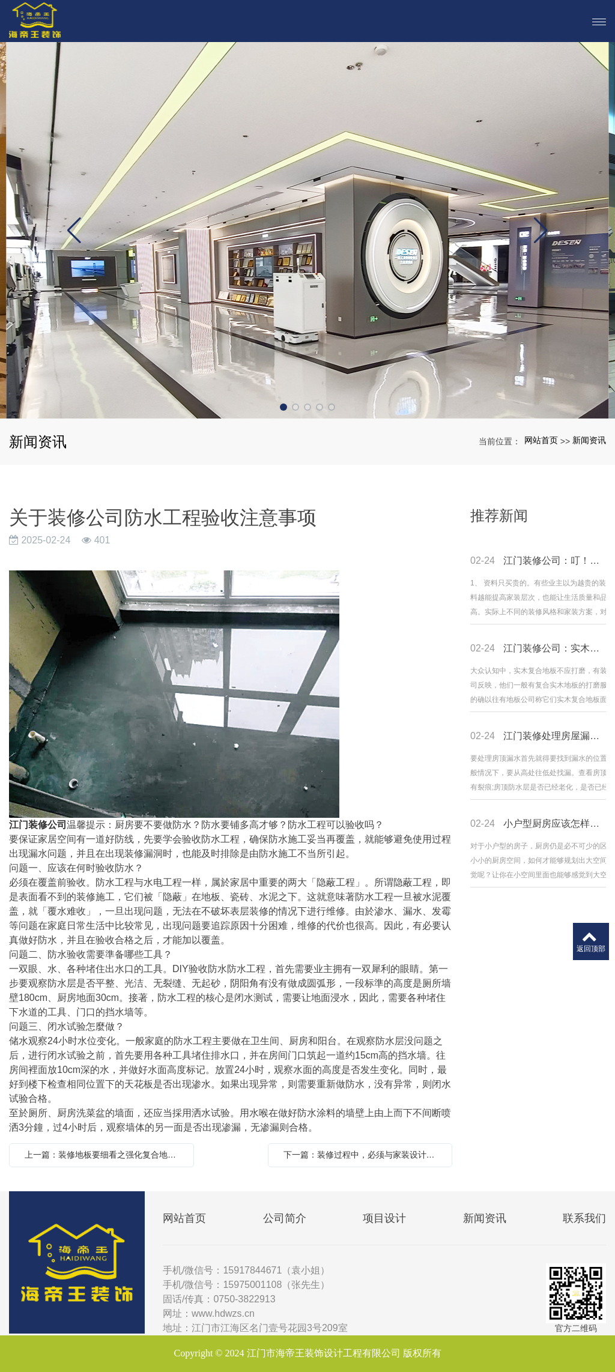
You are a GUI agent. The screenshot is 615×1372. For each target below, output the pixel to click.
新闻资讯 (589, 440)
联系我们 (584, 1218)
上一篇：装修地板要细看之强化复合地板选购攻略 (104, 1154)
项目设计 (384, 1218)
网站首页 (541, 440)
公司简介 (284, 1218)
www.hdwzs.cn (223, 1313)
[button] (283, 407)
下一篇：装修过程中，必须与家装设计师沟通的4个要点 (363, 1154)
